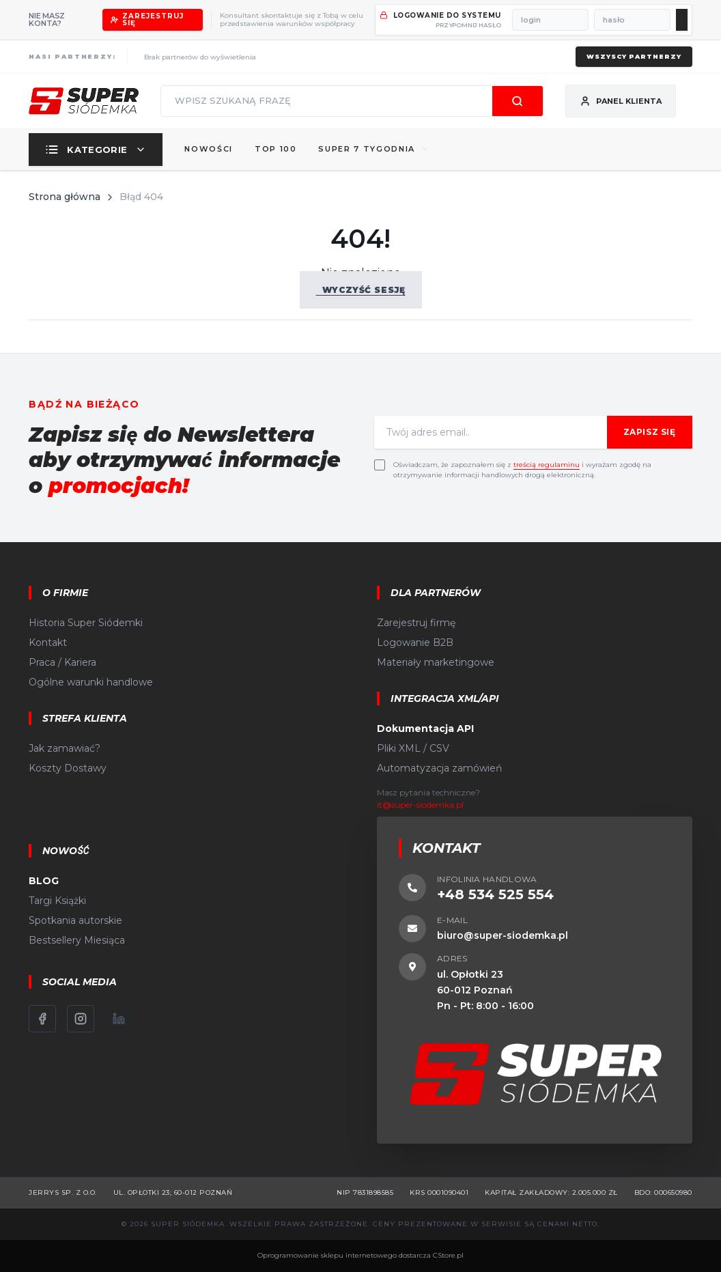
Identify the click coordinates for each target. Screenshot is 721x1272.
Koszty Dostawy (68, 768)
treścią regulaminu (546, 464)
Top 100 (276, 149)
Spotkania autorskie (75, 920)
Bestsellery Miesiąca (77, 940)
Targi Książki (57, 900)
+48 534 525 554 (495, 894)
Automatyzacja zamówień (439, 768)
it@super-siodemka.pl (420, 805)
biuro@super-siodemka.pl (502, 935)
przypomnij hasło (468, 25)
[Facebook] (42, 1018)
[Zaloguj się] (682, 20)
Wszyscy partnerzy (633, 56)
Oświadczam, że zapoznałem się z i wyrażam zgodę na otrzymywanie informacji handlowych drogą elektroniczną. (522, 469)
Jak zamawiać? (64, 748)
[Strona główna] (84, 101)
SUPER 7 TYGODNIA (373, 149)
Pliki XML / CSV (413, 748)
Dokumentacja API (425, 728)
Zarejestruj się (147, 19)
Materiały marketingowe (435, 662)
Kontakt (48, 642)
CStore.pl (448, 1255)
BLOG (44, 881)
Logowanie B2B (415, 642)
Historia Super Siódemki (86, 623)
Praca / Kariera (62, 662)
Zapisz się (649, 432)
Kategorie (95, 149)
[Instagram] (80, 1018)
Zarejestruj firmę (416, 623)
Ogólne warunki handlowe (91, 682)
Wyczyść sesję (361, 290)
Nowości (208, 149)
